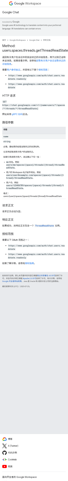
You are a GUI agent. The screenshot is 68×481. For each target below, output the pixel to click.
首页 (4, 40)
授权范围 (43, 69)
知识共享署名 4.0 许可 (46, 275)
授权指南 (29, 263)
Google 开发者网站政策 (12, 281)
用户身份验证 (13, 69)
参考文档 (46, 40)
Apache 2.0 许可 (29, 278)
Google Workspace (18, 40)
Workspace (27, 3)
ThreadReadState (44, 225)
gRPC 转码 (17, 114)
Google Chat (10, 12)
